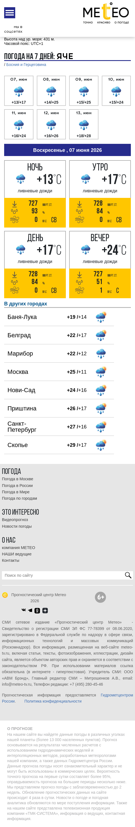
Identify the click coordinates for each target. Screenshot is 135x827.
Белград (19, 335)
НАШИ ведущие (17, 554)
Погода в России (17, 485)
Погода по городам (19, 498)
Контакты (10, 560)
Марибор (20, 353)
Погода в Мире (16, 492)
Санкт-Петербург (22, 426)
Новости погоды (17, 526)
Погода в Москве (17, 479)
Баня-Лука (22, 316)
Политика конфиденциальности (53, 701)
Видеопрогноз (15, 519)
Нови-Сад (21, 390)
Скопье (17, 444)
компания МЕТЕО (18, 547)
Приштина (22, 408)
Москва (17, 371)
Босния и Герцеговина (26, 64)
